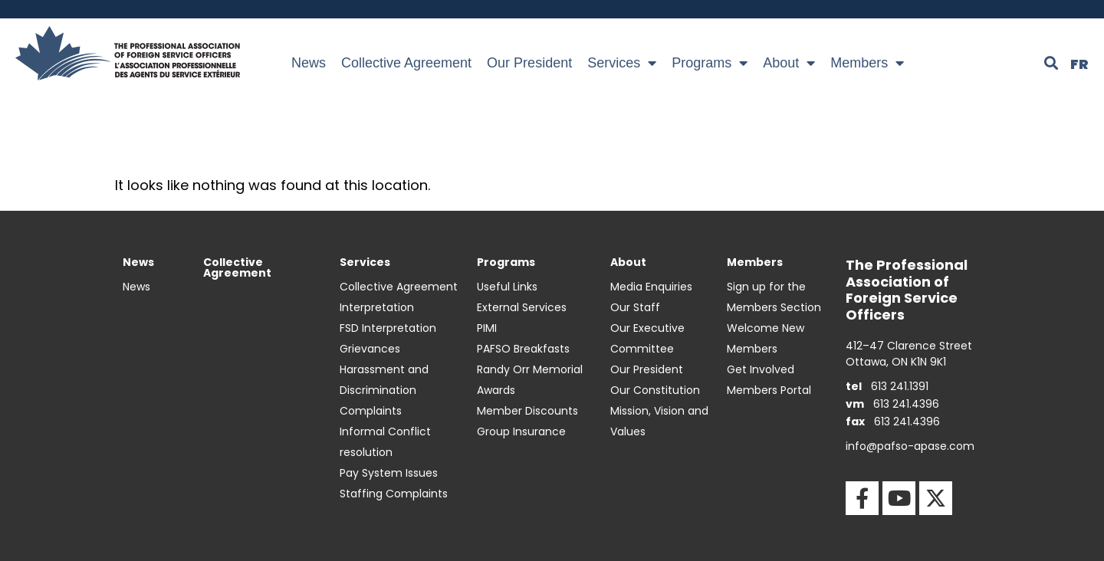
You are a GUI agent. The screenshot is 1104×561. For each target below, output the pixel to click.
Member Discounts (527, 410)
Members (867, 62)
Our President (529, 63)
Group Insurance (521, 431)
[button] (1051, 62)
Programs (710, 62)
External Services (522, 307)
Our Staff (635, 307)
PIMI (487, 328)
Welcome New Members (765, 338)
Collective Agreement (406, 63)
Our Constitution (655, 390)
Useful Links (507, 286)
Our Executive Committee (647, 338)
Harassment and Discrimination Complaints (384, 390)
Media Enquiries (651, 286)
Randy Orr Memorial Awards (530, 380)
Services (621, 62)
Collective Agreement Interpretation (399, 297)
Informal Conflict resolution (385, 442)
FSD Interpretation (388, 328)
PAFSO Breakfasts (523, 348)
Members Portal (769, 390)
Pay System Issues (389, 473)
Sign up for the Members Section (774, 297)
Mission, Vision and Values (659, 421)
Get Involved (760, 369)
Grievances (370, 348)
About (789, 62)
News (308, 63)
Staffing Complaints (394, 493)
